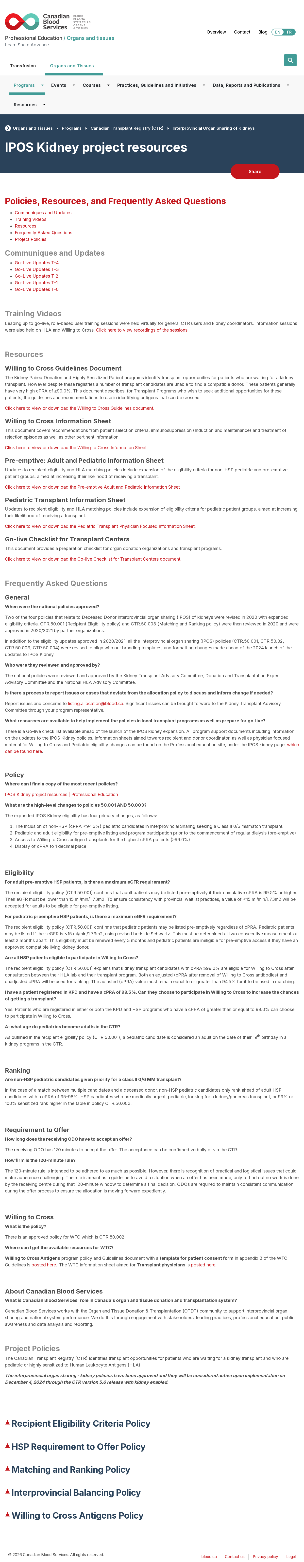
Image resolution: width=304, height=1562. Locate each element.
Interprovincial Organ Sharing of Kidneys (214, 128)
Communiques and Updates (43, 212)
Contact (242, 32)
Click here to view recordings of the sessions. (142, 330)
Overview (216, 32)
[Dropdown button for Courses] (108, 85)
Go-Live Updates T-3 (37, 269)
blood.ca (209, 1556)
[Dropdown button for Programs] (42, 85)
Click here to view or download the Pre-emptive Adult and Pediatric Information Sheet (93, 487)
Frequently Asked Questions (43, 232)
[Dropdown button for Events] (74, 85)
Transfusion (23, 65)
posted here (44, 1264)
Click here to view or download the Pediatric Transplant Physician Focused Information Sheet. (100, 526)
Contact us (235, 1556)
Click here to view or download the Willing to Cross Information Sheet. (76, 447)
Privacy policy (265, 1556)
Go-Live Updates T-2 (36, 276)
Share (255, 171)
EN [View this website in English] (277, 32)
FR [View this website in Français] (289, 32)
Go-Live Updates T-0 (37, 289)
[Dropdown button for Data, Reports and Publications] (288, 85)
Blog (263, 32)
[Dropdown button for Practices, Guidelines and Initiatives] (204, 85)
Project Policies (30, 239)
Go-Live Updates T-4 (37, 262)
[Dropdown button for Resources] (44, 104)
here (37, 751)
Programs (24, 85)
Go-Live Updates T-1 (36, 282)
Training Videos (30, 219)
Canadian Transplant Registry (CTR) (127, 128)
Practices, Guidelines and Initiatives (156, 85)
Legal (291, 1556)
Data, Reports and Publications (246, 85)
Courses (92, 85)
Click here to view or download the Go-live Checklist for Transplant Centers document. (93, 559)
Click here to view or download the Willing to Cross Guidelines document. (79, 408)
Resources (25, 104)
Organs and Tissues (72, 65)
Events (58, 85)
